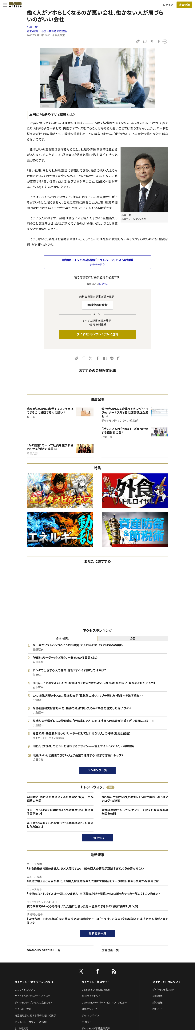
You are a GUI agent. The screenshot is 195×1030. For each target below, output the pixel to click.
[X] (81, 972)
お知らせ (157, 1009)
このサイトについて (24, 989)
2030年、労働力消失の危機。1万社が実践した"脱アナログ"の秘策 (134, 799)
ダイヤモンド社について (166, 981)
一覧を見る (97, 838)
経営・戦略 (32, 31)
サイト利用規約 (22, 1009)
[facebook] (97, 972)
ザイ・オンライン (90, 1015)
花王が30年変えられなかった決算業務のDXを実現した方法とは (60, 824)
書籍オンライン (90, 1009)
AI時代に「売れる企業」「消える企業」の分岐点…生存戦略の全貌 (60, 799)
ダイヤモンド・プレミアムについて (32, 996)
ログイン (168, 5)
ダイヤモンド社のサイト (95, 981)
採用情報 (157, 1002)
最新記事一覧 (97, 933)
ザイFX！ (86, 1022)
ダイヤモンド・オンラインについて (34, 981)
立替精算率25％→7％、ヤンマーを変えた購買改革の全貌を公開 (134, 811)
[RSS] (114, 972)
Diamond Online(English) (96, 989)
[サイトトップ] (14, 4)
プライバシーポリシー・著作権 (30, 1022)
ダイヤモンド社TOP (163, 989)
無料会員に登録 (97, 305)
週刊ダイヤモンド (91, 996)
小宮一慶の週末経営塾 (54, 31)
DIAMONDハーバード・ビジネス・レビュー (104, 1002)
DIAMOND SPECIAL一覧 (43, 950)
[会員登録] (184, 5)
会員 (133, 638)
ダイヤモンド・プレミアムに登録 (97, 334)
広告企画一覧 (110, 950)
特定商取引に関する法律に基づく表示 (35, 1015)
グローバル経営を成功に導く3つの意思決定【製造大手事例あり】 (60, 811)
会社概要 (157, 996)
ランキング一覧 (97, 770)
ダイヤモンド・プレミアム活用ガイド (33, 1002)
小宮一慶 (32, 27)
